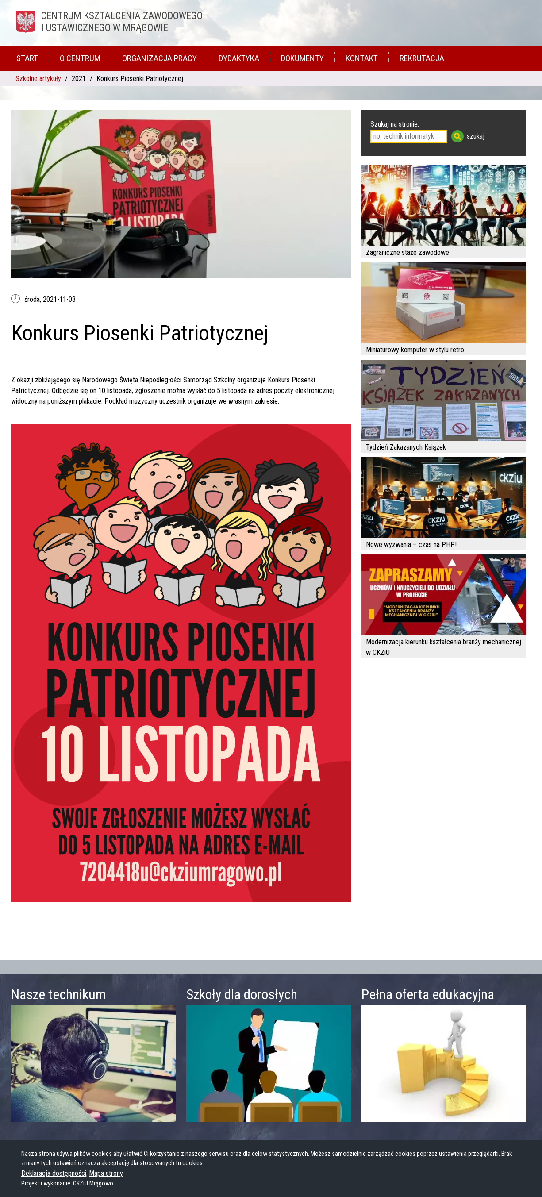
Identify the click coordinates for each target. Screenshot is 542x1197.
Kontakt (362, 58)
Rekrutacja (422, 58)
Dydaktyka (239, 58)
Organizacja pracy (159, 58)
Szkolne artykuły (38, 78)
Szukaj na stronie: (394, 124)
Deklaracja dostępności (53, 1173)
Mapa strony (106, 1173)
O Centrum (80, 58)
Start (27, 58)
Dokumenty (302, 58)
